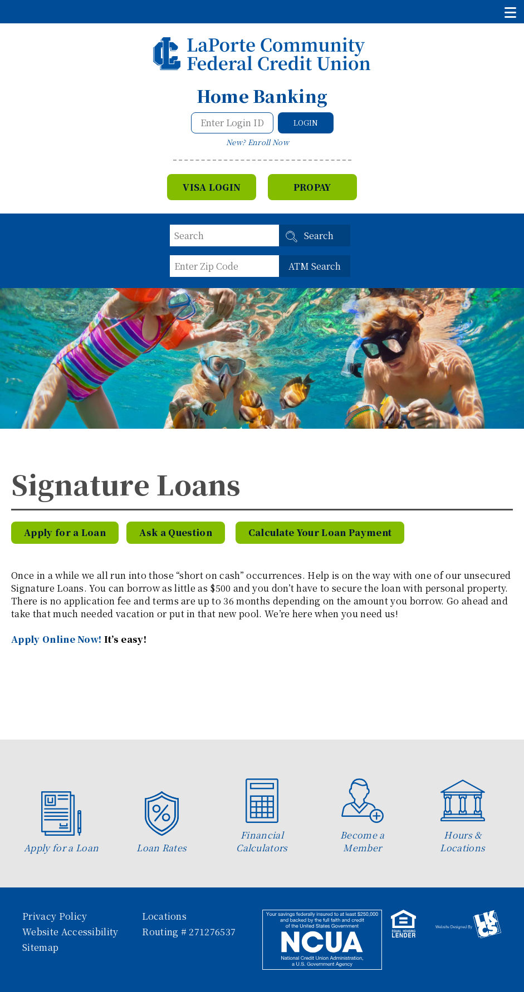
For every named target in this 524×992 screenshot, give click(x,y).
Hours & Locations (462, 816)
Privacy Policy (54, 916)
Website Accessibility (70, 931)
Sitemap (40, 947)
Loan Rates (161, 822)
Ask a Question (175, 532)
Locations (164, 916)
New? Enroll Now (257, 142)
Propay (312, 187)
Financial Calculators (262, 816)
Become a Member (362, 816)
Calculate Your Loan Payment (320, 532)
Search (319, 235)
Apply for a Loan (65, 532)
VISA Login (212, 187)
